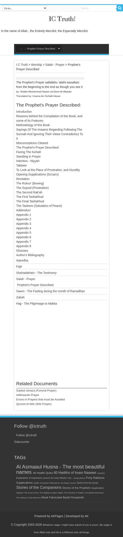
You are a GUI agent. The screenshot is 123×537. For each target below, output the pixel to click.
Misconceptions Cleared (32, 143)
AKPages (57, 516)
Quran (73, 483)
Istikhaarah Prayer (27, 395)
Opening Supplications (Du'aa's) (37, 174)
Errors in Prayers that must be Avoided (40, 399)
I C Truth (22, 64)
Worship (36, 64)
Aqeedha (22, 260)
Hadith (36, 483)
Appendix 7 (23, 241)
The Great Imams (31, 493)
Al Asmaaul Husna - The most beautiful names (60, 469)
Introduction (24, 111)
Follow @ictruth (30, 426)
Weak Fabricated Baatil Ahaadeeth (62, 497)
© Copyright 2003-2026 (26, 524)
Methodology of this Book (33, 125)
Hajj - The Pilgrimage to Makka (36, 303)
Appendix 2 (23, 219)
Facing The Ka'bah (28, 152)
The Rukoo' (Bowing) (30, 183)
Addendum (23, 210)
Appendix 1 (23, 214)
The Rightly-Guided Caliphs (51, 493)
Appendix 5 (23, 232)
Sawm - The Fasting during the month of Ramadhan (50, 291)
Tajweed (19, 493)
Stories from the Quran (87, 483)
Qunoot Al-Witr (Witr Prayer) (34, 404)
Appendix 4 (23, 228)
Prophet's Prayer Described (35, 285)
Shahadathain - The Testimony (36, 272)
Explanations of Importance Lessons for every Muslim (41, 478)
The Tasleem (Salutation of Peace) (39, 205)
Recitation (22, 179)
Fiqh (19, 266)
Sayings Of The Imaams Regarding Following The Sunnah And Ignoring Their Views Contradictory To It (49, 134)
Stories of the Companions (38, 487)
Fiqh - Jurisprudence (76, 478)
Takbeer (21, 165)
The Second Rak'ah (29, 192)
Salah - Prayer (54, 64)
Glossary (22, 250)
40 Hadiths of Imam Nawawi (75, 472)
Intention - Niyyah (27, 161)
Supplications (97, 488)
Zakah (20, 297)
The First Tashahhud (29, 196)
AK (87, 516)
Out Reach (65, 483)
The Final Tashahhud (30, 201)
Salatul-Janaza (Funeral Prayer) (36, 390)
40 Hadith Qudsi (43, 472)
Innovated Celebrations (50, 483)
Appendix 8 (23, 246)
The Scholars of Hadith (74, 493)
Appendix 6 (23, 237)
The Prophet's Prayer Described (37, 147)
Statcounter (21, 442)
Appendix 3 (23, 223)
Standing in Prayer (28, 156)
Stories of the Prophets (76, 487)
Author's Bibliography (30, 255)
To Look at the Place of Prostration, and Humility (48, 170)
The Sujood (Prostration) (32, 188)
